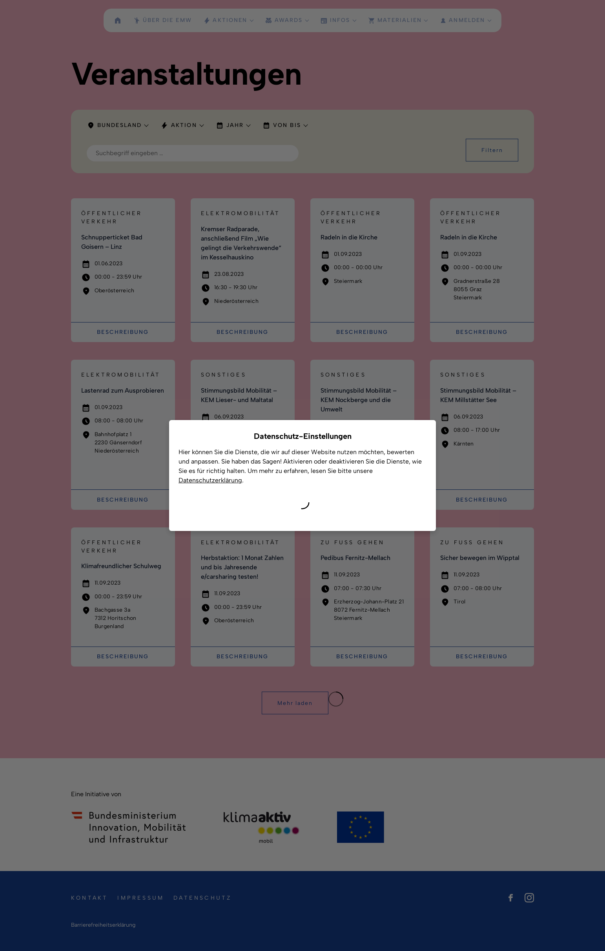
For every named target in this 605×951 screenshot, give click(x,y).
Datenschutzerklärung (210, 480)
